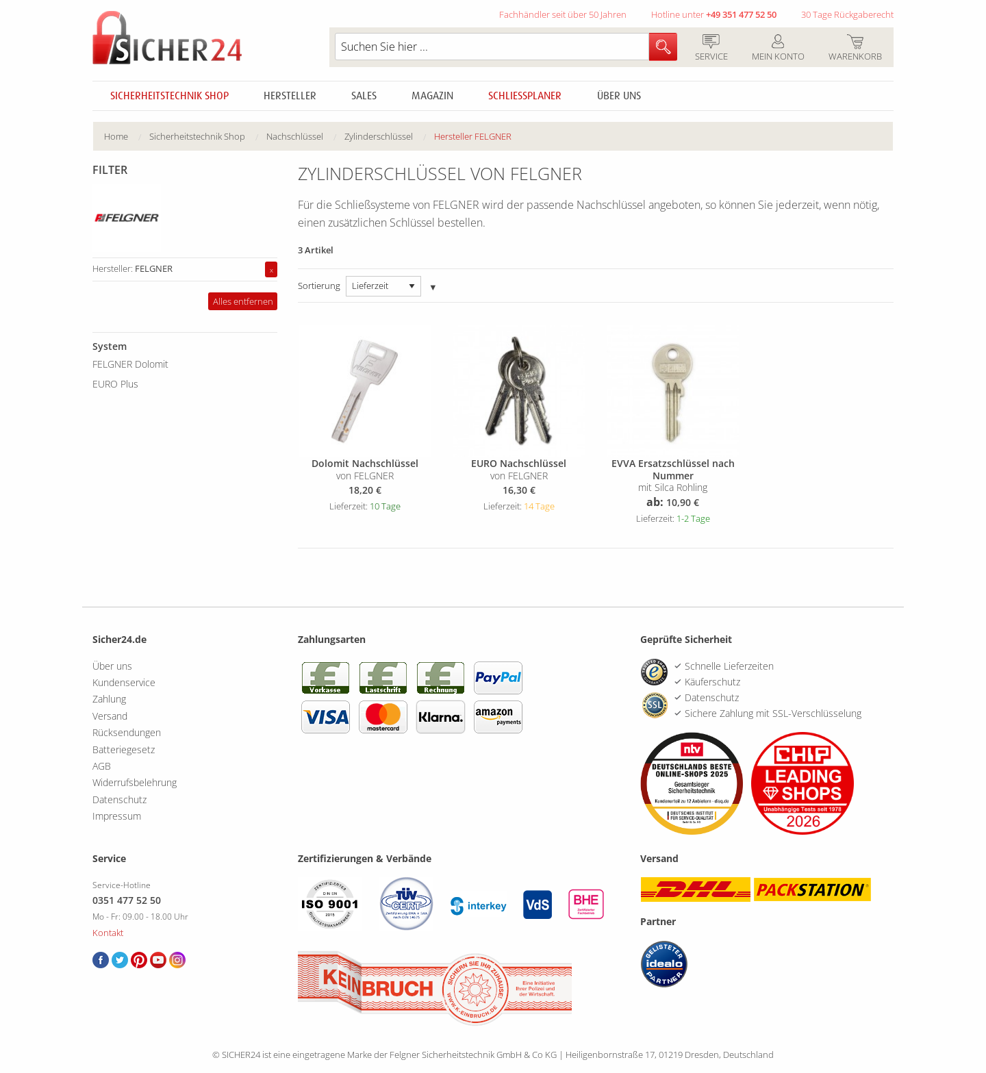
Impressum (116, 815)
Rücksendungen (126, 732)
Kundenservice (123, 682)
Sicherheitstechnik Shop (169, 95)
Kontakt (107, 932)
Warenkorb (855, 48)
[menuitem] (126, 136)
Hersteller (290, 95)
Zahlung (109, 698)
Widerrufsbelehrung (134, 782)
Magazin (432, 95)
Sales (364, 95)
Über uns (619, 95)
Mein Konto (777, 48)
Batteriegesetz (123, 749)
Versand (109, 715)
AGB (101, 765)
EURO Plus (115, 383)
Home (116, 136)
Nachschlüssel (294, 136)
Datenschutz (119, 799)
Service (711, 48)
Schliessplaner (524, 95)
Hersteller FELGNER (472, 136)
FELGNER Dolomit (130, 363)
